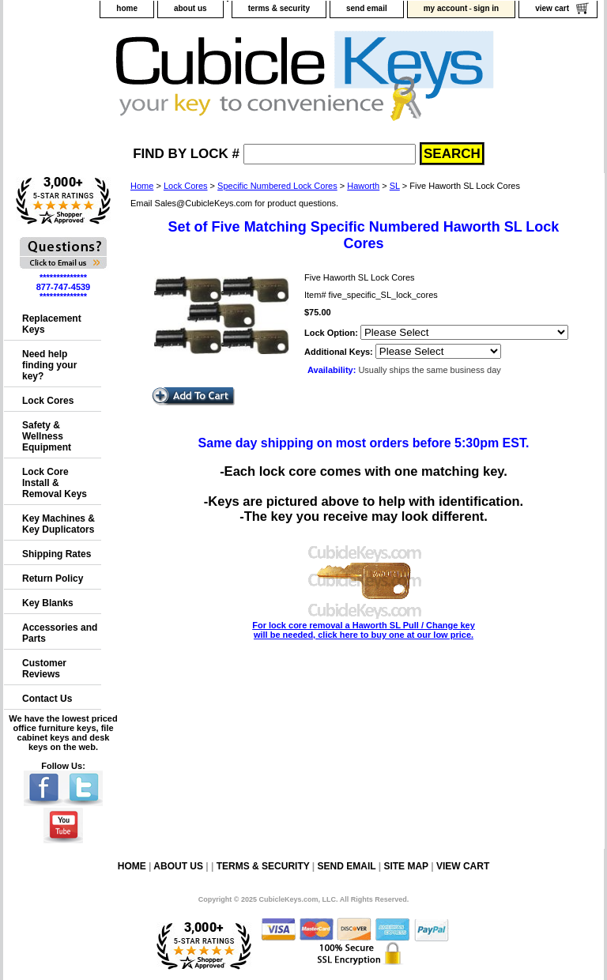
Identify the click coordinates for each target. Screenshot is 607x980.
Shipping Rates (56, 554)
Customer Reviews (44, 669)
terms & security (279, 8)
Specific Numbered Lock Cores (277, 185)
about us (190, 8)
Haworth (363, 185)
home (127, 8)
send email (366, 8)
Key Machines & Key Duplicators (58, 524)
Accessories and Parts (59, 633)
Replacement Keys (51, 324)
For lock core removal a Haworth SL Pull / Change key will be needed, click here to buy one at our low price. (363, 625)
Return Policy (52, 578)
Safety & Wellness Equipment (46, 436)
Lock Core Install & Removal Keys (54, 482)
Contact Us (47, 698)
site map (405, 866)
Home (141, 185)
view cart (552, 8)
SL (395, 185)
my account (446, 8)
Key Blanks (48, 603)
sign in (486, 8)
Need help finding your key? (49, 365)
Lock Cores (186, 185)
